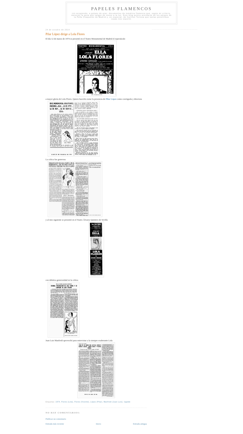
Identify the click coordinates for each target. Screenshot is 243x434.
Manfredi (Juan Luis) (113, 402)
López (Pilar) (96, 402)
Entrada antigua (140, 424)
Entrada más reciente (55, 424)
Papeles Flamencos (121, 8)
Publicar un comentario (56, 419)
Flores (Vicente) (81, 402)
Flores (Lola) (67, 402)
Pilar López (111, 99)
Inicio (98, 424)
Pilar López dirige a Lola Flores (65, 34)
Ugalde (127, 402)
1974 (58, 402)
